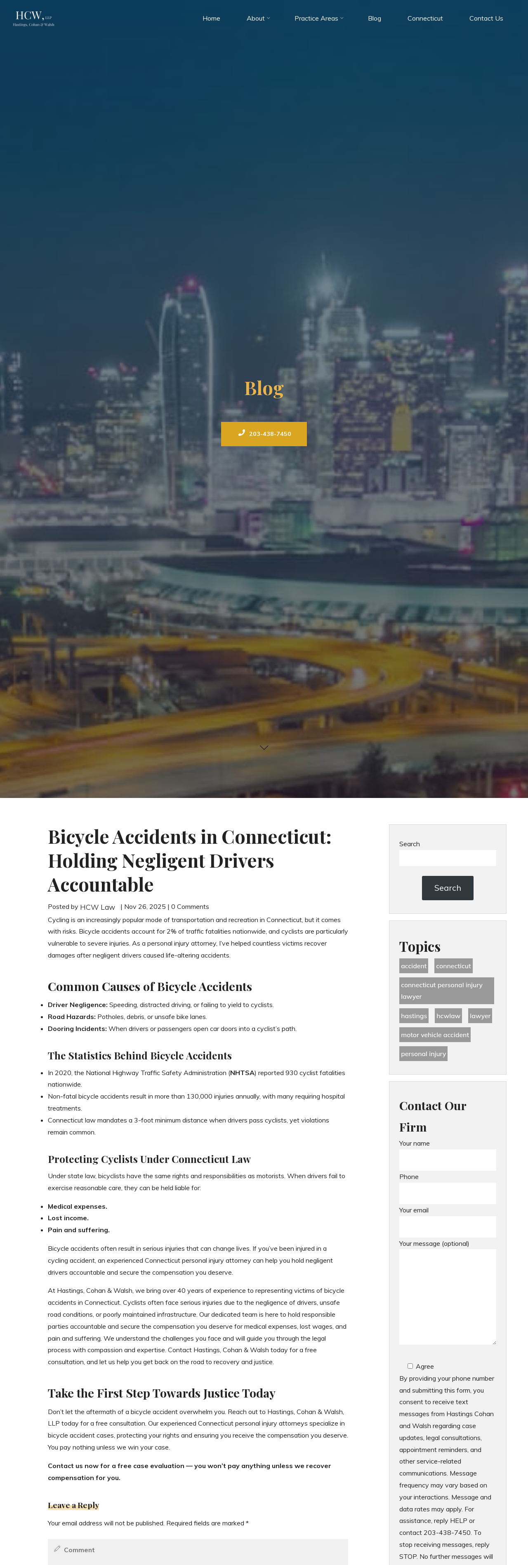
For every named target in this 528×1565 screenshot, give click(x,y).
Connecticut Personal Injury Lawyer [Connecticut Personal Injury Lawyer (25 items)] (442, 991)
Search (409, 844)
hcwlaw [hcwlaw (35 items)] (449, 1016)
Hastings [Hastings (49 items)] (414, 1016)
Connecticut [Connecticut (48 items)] (454, 966)
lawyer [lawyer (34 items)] (481, 1016)
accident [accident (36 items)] (414, 966)
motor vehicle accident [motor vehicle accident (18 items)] (435, 1036)
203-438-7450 (265, 434)
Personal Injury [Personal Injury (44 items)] (424, 1055)
